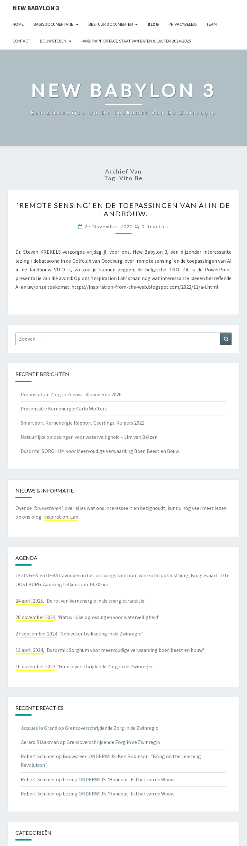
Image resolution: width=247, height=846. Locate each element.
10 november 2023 (35, 666)
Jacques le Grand (39, 728)
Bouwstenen (53, 41)
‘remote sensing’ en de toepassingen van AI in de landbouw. (123, 209)
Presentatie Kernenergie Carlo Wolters (64, 408)
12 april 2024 (29, 650)
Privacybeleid (183, 24)
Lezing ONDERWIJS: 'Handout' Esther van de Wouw (118, 779)
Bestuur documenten (110, 24)
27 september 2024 (36, 633)
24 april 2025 (29, 600)
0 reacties (155, 226)
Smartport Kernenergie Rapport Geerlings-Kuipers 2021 (82, 422)
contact (21, 41)
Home (18, 24)
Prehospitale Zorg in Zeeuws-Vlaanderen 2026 (71, 394)
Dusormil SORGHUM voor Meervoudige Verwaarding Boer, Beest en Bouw (100, 451)
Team (211, 24)
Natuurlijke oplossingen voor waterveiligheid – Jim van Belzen (89, 437)
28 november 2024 (35, 617)
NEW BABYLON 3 (36, 8)
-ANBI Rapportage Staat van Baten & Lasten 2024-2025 (136, 41)
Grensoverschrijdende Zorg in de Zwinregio (112, 728)
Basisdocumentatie (53, 24)
